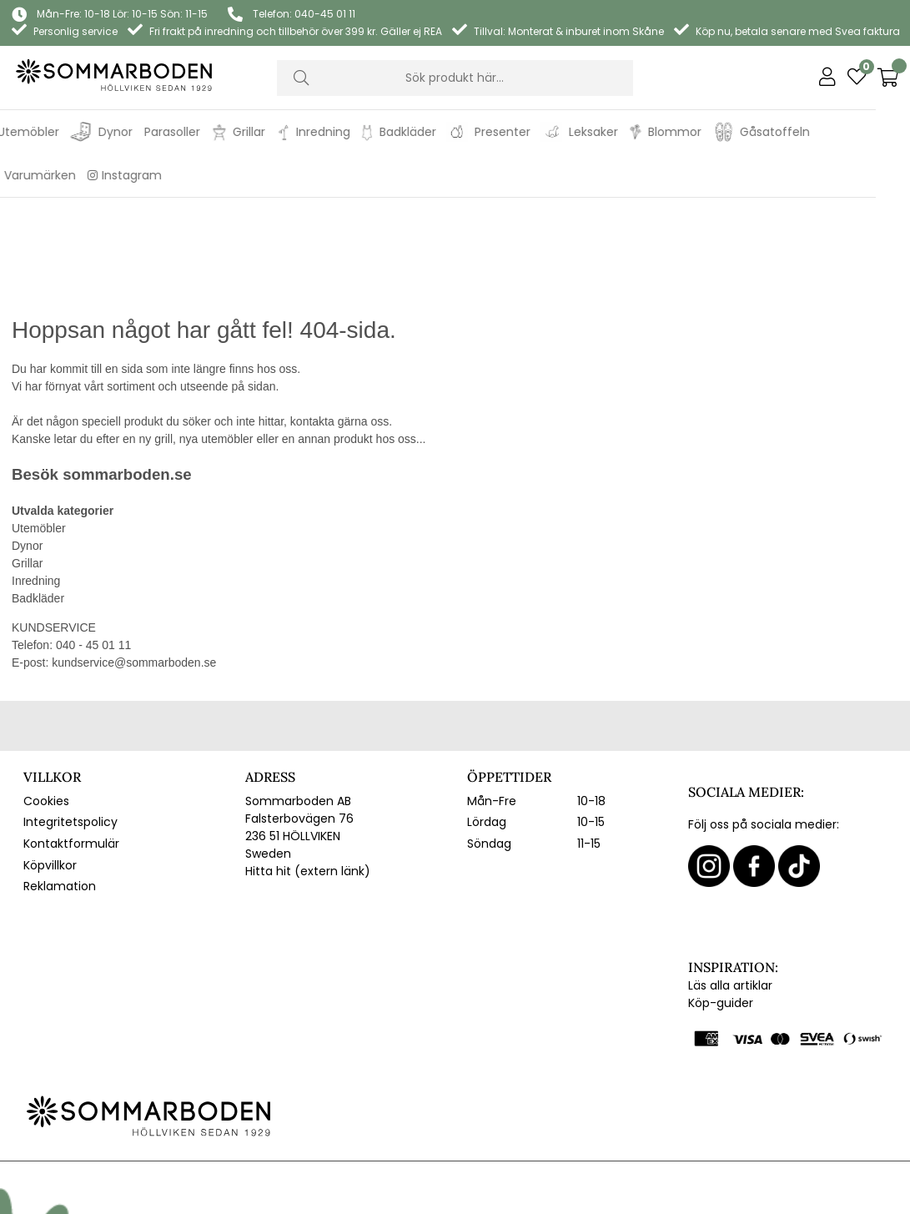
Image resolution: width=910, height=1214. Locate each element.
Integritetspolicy (70, 721)
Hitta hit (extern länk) (307, 770)
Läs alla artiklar (730, 884)
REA (16, 175)
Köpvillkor (50, 764)
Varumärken (73, 175)
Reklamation (59, 785)
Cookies (46, 700)
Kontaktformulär (71, 742)
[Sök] (455, 77)
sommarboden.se (127, 373)
